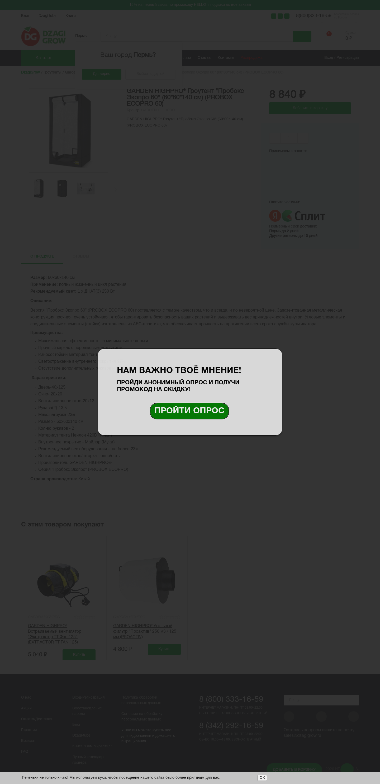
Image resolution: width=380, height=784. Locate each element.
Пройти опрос (189, 411)
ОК (262, 778)
